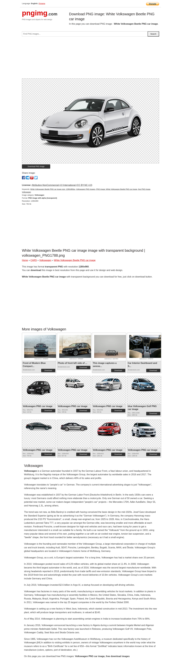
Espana (42, 3)
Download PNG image (36, 166)
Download (48, 370)
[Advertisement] (90, 58)
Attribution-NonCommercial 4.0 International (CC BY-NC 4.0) (62, 185)
